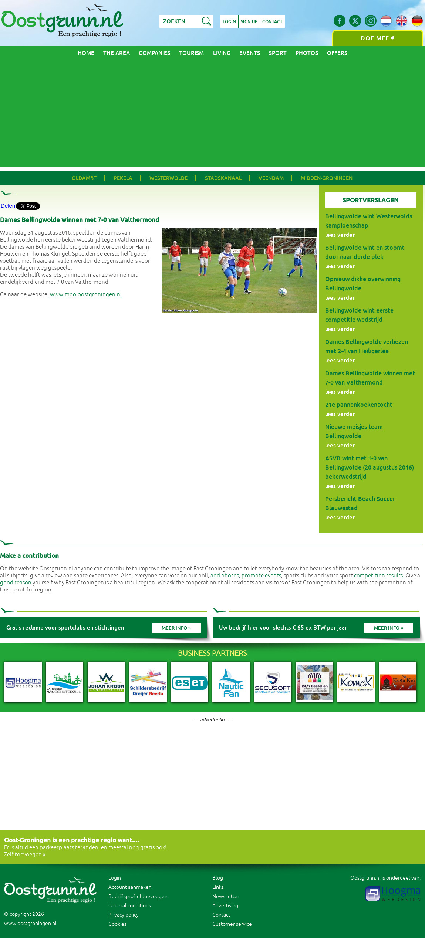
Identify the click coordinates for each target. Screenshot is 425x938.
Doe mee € (378, 38)
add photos (224, 575)
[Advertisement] (212, 115)
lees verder (340, 234)
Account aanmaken (130, 887)
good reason (15, 582)
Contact (272, 22)
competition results (378, 575)
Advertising (225, 906)
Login (229, 22)
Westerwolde (168, 178)
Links (218, 887)
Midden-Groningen (327, 178)
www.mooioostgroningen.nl (86, 294)
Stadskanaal (223, 178)
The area (116, 53)
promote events (261, 575)
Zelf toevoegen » (24, 854)
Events (249, 53)
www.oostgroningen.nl (30, 923)
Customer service (232, 924)
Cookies (117, 924)
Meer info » (176, 628)
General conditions (129, 906)
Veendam (271, 178)
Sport (278, 53)
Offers (337, 53)
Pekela (123, 178)
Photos (307, 53)
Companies (154, 53)
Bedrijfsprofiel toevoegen (138, 896)
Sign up (249, 22)
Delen (8, 205)
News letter (225, 896)
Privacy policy (123, 915)
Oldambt (84, 178)
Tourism (191, 53)
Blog (217, 878)
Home (86, 53)
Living (221, 53)
